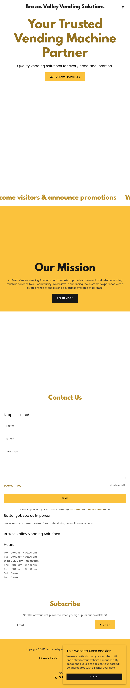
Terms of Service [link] (96, 509)
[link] (65, 7)
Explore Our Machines (65, 76)
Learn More (65, 298)
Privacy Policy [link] (76, 509)
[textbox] (65, 425)
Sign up (105, 624)
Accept (94, 676)
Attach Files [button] (13, 485)
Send (65, 498)
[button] (13, 7)
